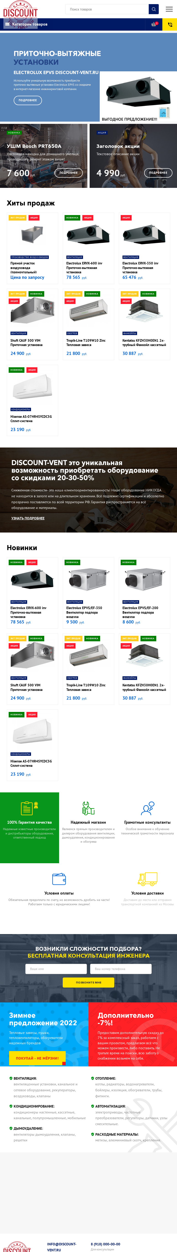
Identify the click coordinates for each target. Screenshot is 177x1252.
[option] (88, 77)
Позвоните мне (88, 982)
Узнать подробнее (27, 518)
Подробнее (28, 100)
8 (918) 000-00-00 (105, 1244)
